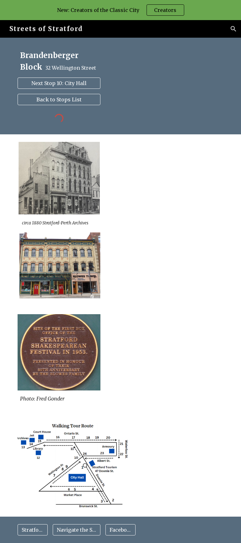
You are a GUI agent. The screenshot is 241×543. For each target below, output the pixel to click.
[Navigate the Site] (76, 529)
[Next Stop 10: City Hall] (59, 83)
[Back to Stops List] (59, 99)
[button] (233, 28)
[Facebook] (120, 529)
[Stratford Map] (32, 529)
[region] (120, 10)
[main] (59, 61)
